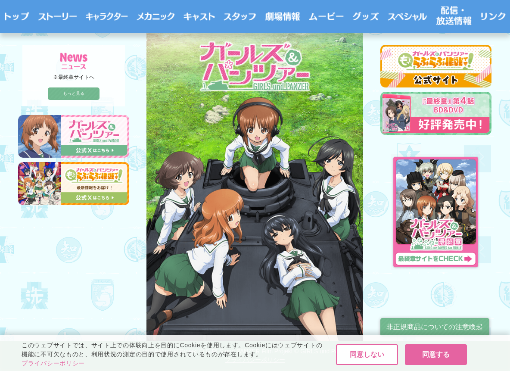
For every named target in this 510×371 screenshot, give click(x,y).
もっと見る (73, 93)
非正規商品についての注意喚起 (434, 326)
